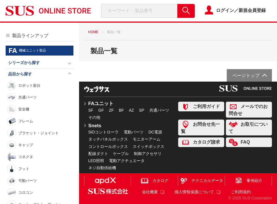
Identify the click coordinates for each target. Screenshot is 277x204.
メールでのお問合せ (248, 109)
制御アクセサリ (148, 153)
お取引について (248, 127)
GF (101, 110)
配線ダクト (98, 153)
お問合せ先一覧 (200, 127)
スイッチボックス (148, 146)
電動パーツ (133, 132)
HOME (93, 32)
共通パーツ (159, 110)
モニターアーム (146, 139)
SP (141, 110)
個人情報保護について (194, 192)
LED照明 (96, 160)
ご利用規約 (241, 192)
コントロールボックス (108, 146)
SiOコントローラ (103, 132)
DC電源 (155, 132)
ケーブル (121, 153)
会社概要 (150, 192)
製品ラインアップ (30, 35)
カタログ (154, 180)
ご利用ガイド (200, 106)
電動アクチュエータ (127, 160)
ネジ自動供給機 (102, 167)
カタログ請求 (200, 142)
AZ (131, 110)
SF (90, 110)
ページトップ (245, 75)
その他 (94, 117)
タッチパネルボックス (108, 139)
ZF (111, 110)
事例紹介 (248, 180)
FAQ (239, 142)
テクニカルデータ (201, 180)
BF (121, 110)
